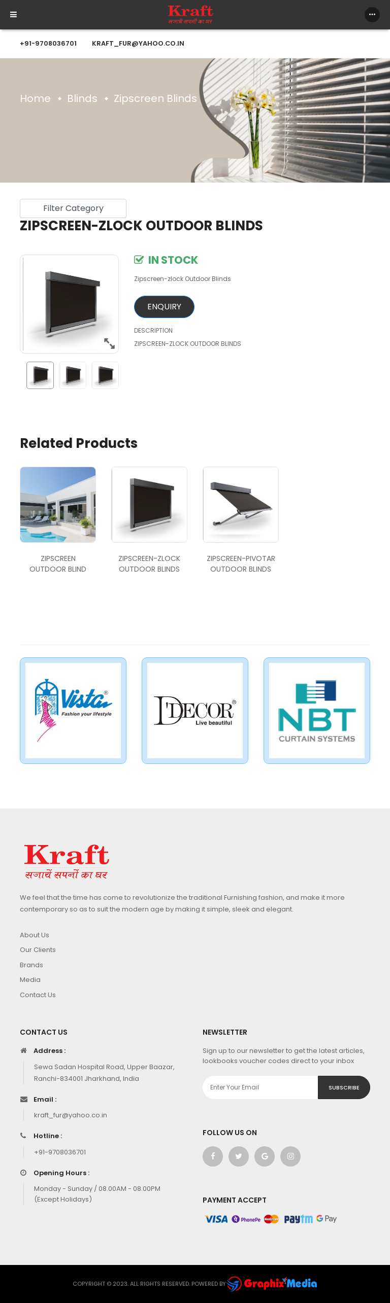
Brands (31, 965)
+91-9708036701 (48, 43)
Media (30, 979)
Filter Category (73, 208)
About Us (34, 935)
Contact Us (38, 995)
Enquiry (164, 306)
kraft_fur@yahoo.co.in (138, 43)
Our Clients (38, 950)
